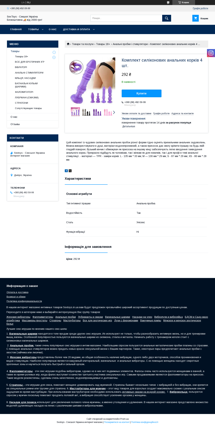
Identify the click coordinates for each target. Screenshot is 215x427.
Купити (141, 93)
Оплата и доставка (17, 292)
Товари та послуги (82, 44)
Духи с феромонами (126, 320)
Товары (33, 29)
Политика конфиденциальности (24, 301)
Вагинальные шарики (117, 316)
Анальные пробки (65, 316)
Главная (16, 29)
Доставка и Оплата (76, 29)
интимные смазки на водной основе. (143, 391)
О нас (53, 29)
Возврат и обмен (16, 296)
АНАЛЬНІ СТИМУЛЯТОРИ (29, 72)
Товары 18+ (103, 44)
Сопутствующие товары (28, 108)
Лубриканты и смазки (90, 316)
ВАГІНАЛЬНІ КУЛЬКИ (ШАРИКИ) (26, 85)
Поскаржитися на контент (117, 422)
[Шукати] (166, 18)
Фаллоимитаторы (42, 316)
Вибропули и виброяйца (168, 316)
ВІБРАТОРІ (21, 67)
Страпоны (55, 320)
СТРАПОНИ (21, 103)
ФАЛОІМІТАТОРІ (24, 92)
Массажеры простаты (34, 320)
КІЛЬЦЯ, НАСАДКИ (25, 78)
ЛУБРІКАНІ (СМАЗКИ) (27, 97)
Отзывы (15, 124)
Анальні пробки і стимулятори (130, 44)
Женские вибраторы (18, 316)
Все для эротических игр (97, 320)
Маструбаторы (72, 320)
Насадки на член (142, 316)
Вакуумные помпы (150, 320)
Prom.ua (124, 419)
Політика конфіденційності (144, 422)
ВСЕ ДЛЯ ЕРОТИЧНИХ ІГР (29, 61)
